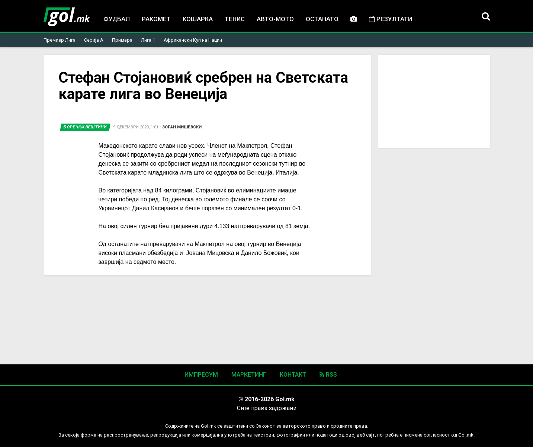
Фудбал (116, 19)
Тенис (235, 19)
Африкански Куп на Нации (193, 40)
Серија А (93, 40)
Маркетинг (248, 374)
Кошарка (198, 19)
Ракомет (156, 19)
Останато (322, 19)
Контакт (293, 374)
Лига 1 (148, 40)
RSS (328, 374)
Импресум (201, 374)
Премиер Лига (60, 40)
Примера (122, 40)
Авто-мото (275, 19)
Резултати (390, 19)
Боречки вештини (85, 127)
